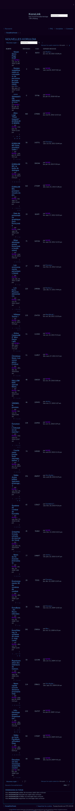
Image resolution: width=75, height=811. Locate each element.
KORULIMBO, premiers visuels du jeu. (16, 191)
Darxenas (49, 142)
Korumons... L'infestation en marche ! (16, 428)
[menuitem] (68, 28)
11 (17, 732)
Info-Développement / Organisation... (16, 714)
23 (17, 138)
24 (19, 138)
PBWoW (14, 809)
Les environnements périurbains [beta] (16, 269)
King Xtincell (49, 314)
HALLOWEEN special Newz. (16, 384)
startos (48, 555)
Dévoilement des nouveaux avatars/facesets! (16, 764)
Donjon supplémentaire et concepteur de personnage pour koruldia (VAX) (16, 76)
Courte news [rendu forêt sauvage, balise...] (15, 455)
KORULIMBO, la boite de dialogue (16, 167)
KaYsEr (16, 60)
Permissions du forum (14, 790)
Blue (47, 628)
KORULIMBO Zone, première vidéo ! (16, 147)
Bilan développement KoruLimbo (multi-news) (16, 245)
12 (19, 732)
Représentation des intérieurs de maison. (16, 665)
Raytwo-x (49, 288)
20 (17, 136)
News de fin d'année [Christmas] (16, 559)
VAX (15, 86)
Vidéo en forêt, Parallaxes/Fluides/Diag (16, 739)
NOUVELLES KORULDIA (20, 39)
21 (19, 136)
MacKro (48, 52)
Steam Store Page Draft (15, 55)
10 (19, 500)
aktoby (48, 401)
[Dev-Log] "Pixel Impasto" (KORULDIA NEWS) (16, 118)
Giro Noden (49, 475)
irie (47, 354)
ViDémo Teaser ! (16, 316)
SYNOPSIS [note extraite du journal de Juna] (16, 536)
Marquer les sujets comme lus (50, 45)
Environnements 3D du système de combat (16, 586)
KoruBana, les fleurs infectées (16, 611)
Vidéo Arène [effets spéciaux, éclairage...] (16, 480)
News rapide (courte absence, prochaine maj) (16, 689)
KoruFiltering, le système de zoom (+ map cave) (16, 635)
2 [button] (69, 45)
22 (14, 138)
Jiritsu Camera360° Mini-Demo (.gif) (16, 337)
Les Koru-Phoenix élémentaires (16, 292)
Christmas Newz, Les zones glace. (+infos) (16, 360)
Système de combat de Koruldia (15, 510)
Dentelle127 (50, 504)
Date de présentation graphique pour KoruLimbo (16, 219)
